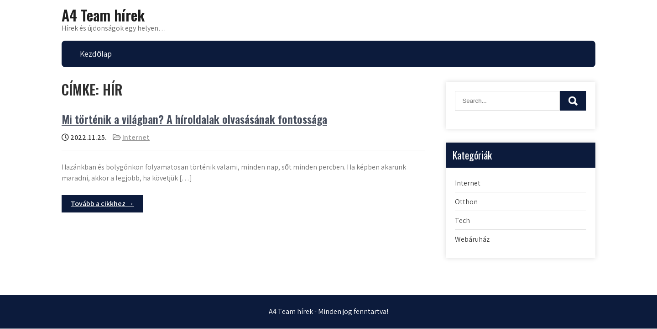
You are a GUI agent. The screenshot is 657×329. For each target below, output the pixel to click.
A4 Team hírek (103, 15)
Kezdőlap (96, 53)
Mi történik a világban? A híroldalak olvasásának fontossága (194, 119)
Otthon (466, 202)
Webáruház (472, 239)
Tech (462, 220)
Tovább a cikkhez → (102, 203)
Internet (136, 137)
